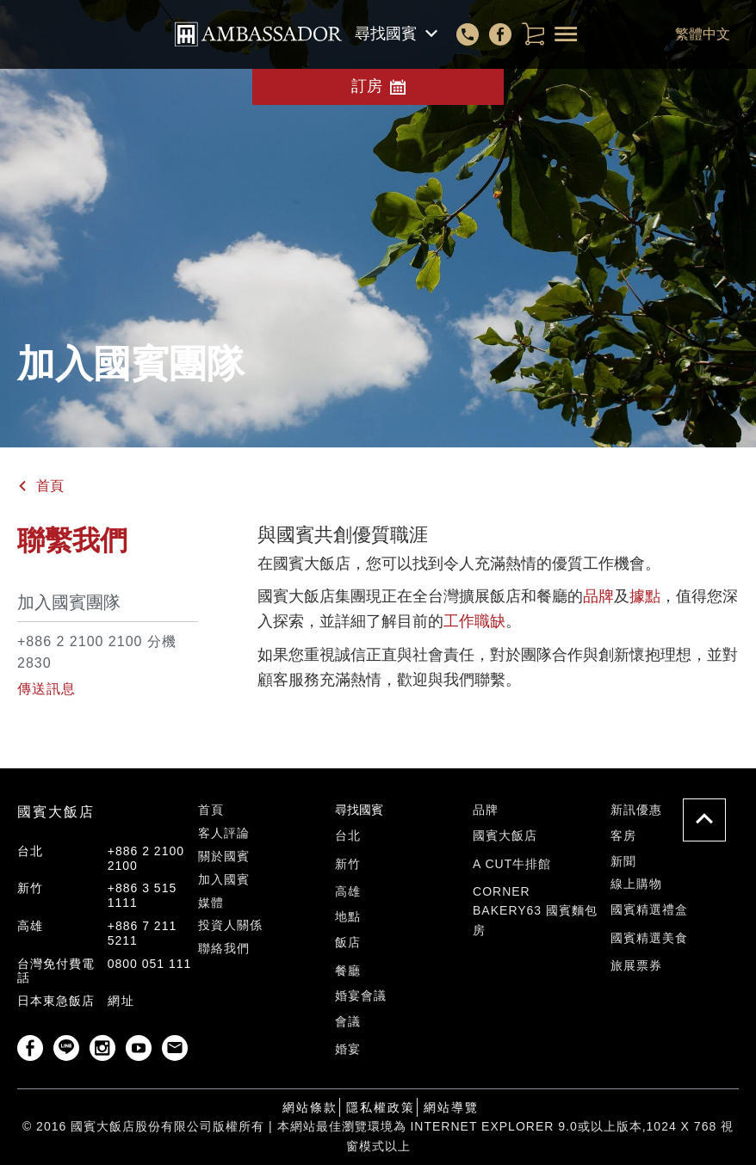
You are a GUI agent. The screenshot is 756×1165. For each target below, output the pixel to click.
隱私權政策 (380, 1107)
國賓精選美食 (649, 938)
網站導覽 (451, 1107)
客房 (623, 835)
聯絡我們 (224, 948)
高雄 (348, 891)
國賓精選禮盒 (649, 909)
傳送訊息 (46, 688)
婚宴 (348, 1049)
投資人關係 (230, 925)
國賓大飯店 (505, 835)
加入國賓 (224, 879)
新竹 (348, 864)
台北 (348, 835)
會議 (348, 1021)
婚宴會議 (361, 995)
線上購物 (636, 884)
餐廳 (348, 970)
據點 (644, 596)
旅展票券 (636, 965)
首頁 (50, 485)
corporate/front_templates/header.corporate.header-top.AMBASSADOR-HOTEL (258, 34)
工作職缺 (474, 621)
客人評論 (224, 833)
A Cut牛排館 (512, 864)
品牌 (598, 596)
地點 (348, 916)
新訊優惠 (636, 810)
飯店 (348, 942)
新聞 (623, 861)
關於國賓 (224, 856)
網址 (121, 1001)
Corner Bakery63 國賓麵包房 (535, 911)
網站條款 (310, 1107)
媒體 (211, 902)
